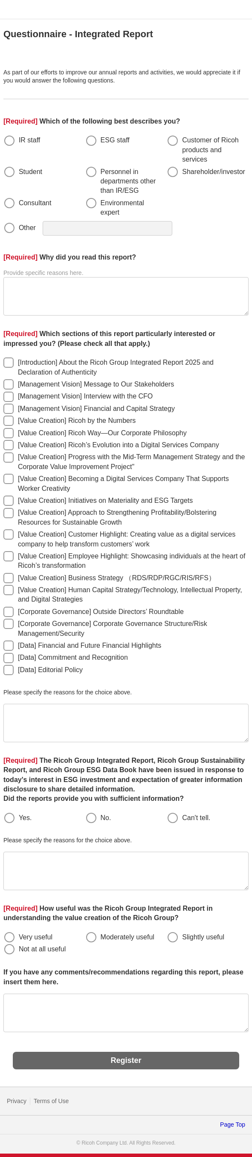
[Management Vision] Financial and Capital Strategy (96, 408)
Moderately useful (127, 937)
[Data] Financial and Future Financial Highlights (89, 645)
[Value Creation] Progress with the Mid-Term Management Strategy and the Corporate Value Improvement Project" (131, 461)
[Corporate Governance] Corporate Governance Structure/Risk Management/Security (112, 628)
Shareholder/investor (213, 171)
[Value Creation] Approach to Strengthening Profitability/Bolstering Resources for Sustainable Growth (117, 517)
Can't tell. (196, 817)
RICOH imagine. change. (19, 9)
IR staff (29, 140)
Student (30, 171)
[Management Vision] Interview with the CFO (85, 396)
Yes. (25, 817)
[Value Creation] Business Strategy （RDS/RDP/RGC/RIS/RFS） (116, 577)
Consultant (35, 203)
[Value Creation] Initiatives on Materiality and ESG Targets (105, 500)
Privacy (16, 1101)
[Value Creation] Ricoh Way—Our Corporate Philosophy (102, 433)
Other (27, 227)
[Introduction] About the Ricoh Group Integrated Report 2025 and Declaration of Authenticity (116, 367)
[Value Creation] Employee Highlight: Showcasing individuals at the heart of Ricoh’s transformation (131, 560)
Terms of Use (51, 1101)
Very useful (35, 937)
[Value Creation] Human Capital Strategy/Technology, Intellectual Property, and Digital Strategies (130, 594)
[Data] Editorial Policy (50, 669)
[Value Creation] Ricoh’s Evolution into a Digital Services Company (118, 445)
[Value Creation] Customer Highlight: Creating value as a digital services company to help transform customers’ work (126, 539)
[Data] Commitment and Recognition (73, 657)
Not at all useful (42, 949)
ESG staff (115, 140)
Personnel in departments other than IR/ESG (128, 181)
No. (106, 817)
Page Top (232, 1124)
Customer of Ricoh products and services (210, 149)
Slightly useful (203, 937)
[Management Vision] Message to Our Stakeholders (96, 384)
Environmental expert (122, 207)
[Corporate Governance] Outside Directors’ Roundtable (101, 611)
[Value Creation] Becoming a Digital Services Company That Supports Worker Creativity (123, 483)
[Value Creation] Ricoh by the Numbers (77, 420)
